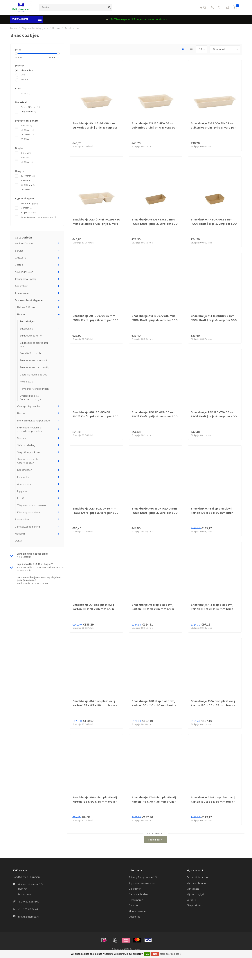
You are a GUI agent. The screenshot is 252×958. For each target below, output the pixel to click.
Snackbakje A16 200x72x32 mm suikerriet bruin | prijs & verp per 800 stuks (213, 127)
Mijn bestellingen (196, 883)
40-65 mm (27, 180)
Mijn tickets (193, 888)
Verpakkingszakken (28, 452)
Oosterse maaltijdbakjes (33, 374)
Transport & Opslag (26, 278)
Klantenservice (137, 911)
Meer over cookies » (170, 954)
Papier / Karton (30, 107)
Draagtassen (24, 469)
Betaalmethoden (138, 894)
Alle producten (195, 905)
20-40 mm (28, 175)
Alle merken (27, 70)
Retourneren (136, 899)
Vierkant (26, 207)
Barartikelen (22, 519)
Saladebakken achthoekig (34, 367)
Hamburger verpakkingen (34, 388)
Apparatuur (21, 285)
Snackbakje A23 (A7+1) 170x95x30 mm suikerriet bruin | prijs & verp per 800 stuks (96, 224)
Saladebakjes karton (31, 335)
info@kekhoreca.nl (28, 916)
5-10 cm (26, 125)
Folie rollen (23, 477)
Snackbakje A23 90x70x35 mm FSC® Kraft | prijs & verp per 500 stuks (95, 513)
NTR (23, 75)
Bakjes (21, 314)
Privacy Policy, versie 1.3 (143, 877)
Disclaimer (135, 888)
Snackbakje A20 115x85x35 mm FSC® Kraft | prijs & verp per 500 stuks (155, 416)
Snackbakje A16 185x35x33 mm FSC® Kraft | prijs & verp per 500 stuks (95, 416)
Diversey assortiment (29, 512)
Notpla (24, 79)
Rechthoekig (29, 203)
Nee (155, 954)
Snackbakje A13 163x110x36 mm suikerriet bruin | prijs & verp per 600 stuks (154, 127)
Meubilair (20, 533)
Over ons (134, 905)
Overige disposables (29, 406)
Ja (147, 954)
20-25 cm (27, 139)
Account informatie (197, 877)
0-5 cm (26, 153)
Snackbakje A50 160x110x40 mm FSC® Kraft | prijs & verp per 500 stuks (155, 513)
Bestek (19, 264)
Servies (19, 250)
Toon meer (155, 839)
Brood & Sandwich (30, 353)
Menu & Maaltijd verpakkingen (34, 420)
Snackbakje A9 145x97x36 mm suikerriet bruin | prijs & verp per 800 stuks (95, 127)
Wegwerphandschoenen (31, 505)
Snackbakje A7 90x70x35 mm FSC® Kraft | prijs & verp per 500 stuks (214, 224)
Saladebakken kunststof (33, 360)
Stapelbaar (28, 212)
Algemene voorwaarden (142, 883)
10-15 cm (28, 130)
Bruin (25, 93)
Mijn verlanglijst (195, 894)
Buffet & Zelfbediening (27, 526)
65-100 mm (28, 185)
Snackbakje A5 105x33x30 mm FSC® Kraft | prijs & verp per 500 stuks (155, 224)
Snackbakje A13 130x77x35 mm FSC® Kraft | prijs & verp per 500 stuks (155, 320)
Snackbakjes (27, 321)
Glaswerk (20, 257)
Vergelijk (191, 899)
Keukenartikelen (24, 271)
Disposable (28, 111)
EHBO (20, 498)
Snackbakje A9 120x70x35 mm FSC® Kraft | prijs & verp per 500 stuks (95, 320)
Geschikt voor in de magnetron (38, 217)
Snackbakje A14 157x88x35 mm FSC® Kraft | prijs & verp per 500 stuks (214, 320)
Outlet (18, 540)
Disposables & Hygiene (29, 300)
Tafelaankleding (26, 445)
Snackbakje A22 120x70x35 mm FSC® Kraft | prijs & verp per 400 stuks (214, 416)
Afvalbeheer (24, 483)
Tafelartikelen (22, 293)
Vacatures (134, 916)
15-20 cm (28, 134)
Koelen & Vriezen (24, 243)
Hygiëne (22, 491)
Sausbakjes (26, 328)
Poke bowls (26, 381)
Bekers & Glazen (26, 307)
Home (13, 28)
